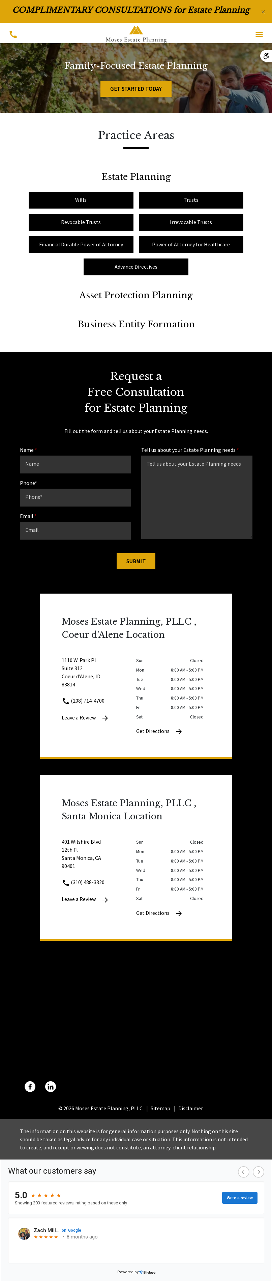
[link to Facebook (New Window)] (30, 1086)
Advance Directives (136, 266)
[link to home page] (136, 33)
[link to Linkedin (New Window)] (50, 1086)
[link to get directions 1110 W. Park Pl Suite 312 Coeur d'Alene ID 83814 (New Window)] (99, 676)
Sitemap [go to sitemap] (160, 1108)
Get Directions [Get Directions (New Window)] (159, 732)
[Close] (263, 12)
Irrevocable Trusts (191, 222)
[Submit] (136, 561)
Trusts (191, 199)
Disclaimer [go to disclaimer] (190, 1108)
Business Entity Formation (136, 324)
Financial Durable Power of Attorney (81, 244)
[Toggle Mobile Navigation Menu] (259, 34)
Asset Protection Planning (136, 295)
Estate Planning (136, 176)
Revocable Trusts (81, 222)
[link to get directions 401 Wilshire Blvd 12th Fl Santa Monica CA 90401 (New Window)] (99, 858)
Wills (81, 199)
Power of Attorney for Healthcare (191, 244)
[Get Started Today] (135, 89)
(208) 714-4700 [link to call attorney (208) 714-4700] (83, 700)
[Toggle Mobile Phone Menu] (13, 34)
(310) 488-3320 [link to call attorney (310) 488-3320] (83, 882)
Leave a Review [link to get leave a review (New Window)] (85, 718)
